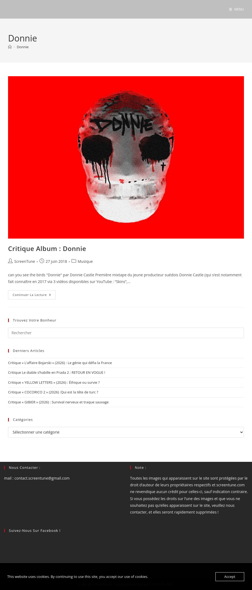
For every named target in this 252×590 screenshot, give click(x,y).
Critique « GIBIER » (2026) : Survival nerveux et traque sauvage (58, 402)
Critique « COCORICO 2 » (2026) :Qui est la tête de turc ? (53, 392)
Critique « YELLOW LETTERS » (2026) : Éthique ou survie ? (54, 382)
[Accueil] (10, 46)
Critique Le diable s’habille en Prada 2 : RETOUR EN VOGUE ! (56, 372)
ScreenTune (24, 261)
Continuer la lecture (34, 295)
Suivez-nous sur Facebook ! (35, 530)
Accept (229, 576)
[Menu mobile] (236, 9)
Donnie (23, 46)
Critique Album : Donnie (47, 248)
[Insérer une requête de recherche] (126, 332)
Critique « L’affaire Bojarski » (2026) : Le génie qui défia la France (60, 362)
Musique (85, 261)
